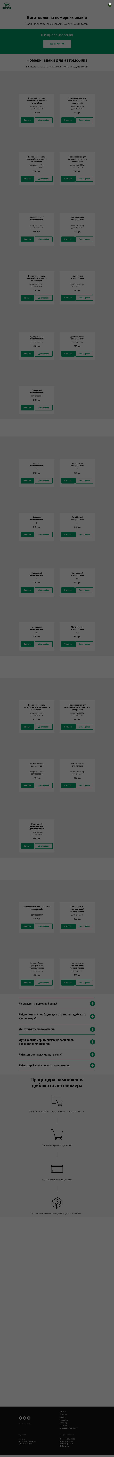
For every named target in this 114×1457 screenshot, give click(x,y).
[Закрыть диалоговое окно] (110, 4)
